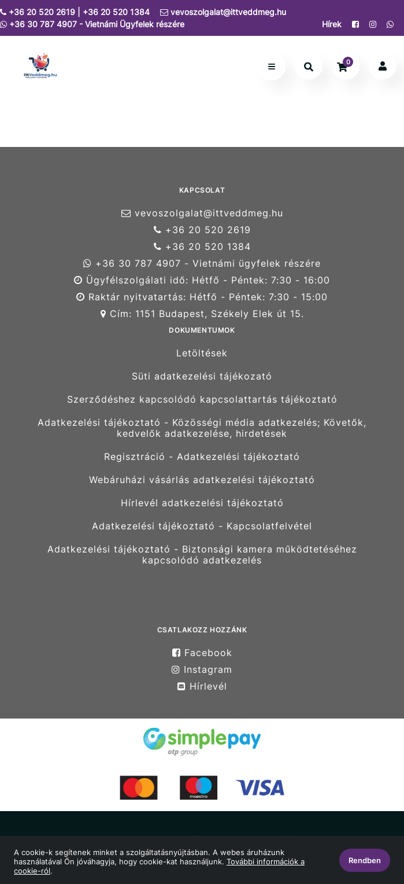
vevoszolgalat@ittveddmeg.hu (223, 12)
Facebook (202, 652)
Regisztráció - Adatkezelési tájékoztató (202, 456)
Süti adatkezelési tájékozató (202, 376)
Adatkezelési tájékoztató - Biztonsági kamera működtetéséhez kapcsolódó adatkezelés (202, 555)
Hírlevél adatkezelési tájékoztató (202, 503)
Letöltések (202, 353)
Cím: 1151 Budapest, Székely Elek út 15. (202, 313)
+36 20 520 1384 (202, 246)
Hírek (332, 24)
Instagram (202, 669)
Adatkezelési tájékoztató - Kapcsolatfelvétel (202, 526)
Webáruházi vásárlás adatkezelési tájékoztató (202, 479)
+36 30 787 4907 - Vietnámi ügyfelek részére (202, 263)
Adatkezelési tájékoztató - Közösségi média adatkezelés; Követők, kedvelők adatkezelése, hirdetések (202, 428)
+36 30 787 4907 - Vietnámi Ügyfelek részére (92, 24)
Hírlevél (202, 686)
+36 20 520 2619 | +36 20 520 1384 (75, 12)
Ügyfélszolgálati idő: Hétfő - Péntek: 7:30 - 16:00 (202, 280)
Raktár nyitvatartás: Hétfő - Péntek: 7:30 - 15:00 (202, 297)
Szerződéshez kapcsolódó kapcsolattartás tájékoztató (202, 399)
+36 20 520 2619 (202, 229)
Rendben (365, 860)
